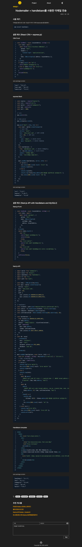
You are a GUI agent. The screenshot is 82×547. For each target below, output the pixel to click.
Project (34, 3)
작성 (66, 537)
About (49, 3)
